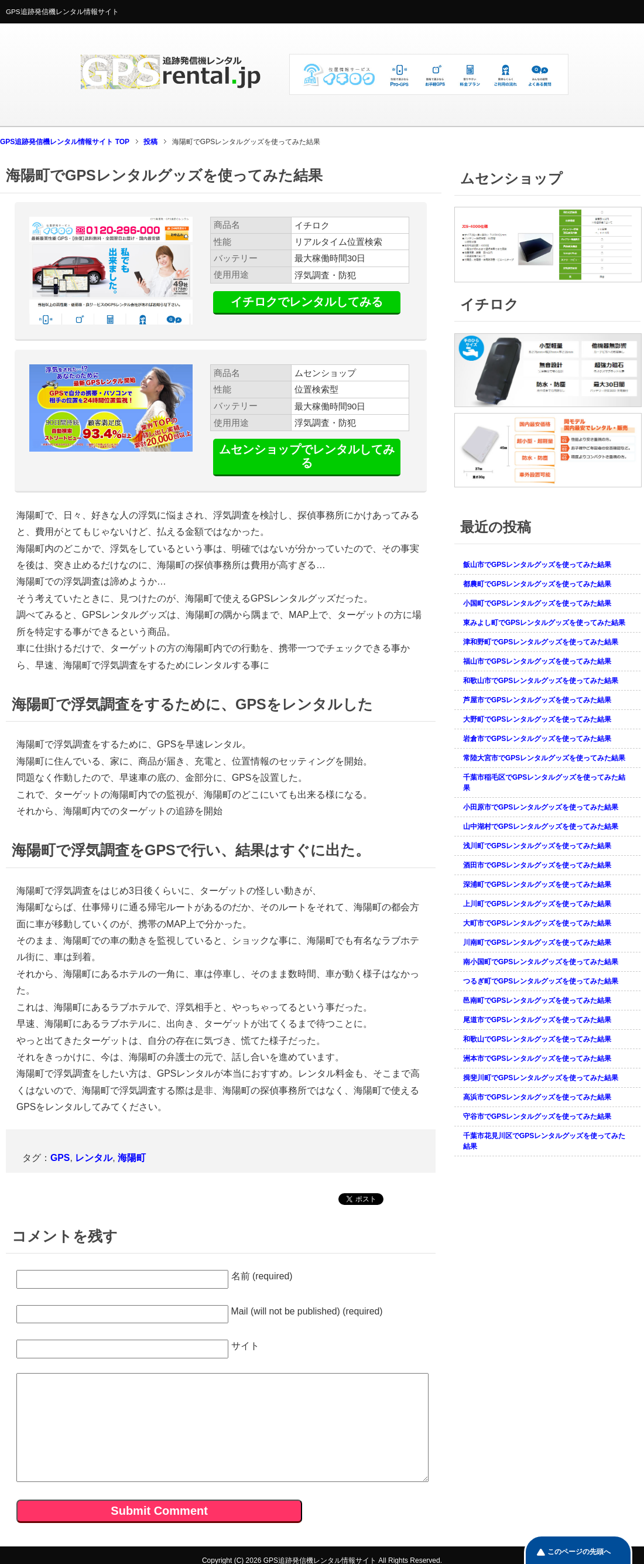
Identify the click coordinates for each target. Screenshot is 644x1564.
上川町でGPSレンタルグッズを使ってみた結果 (537, 904)
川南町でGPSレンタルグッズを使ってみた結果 (537, 942)
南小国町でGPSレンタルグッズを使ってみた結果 (540, 962)
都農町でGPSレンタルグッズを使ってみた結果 (537, 584)
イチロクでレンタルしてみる (307, 301)
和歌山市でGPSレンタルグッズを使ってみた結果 (540, 681)
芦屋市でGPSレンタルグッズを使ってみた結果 (537, 700)
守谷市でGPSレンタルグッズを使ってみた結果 (537, 1116)
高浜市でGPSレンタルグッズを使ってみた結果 (537, 1097)
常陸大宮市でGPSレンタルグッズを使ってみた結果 (544, 758)
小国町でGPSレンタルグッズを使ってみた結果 (537, 603)
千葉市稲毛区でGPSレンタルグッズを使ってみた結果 (544, 782)
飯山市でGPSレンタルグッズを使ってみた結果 (537, 565)
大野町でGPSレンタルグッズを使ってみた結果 (537, 719)
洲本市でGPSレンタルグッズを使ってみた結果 (537, 1058)
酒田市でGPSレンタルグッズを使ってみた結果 (537, 865)
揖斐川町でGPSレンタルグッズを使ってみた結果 (540, 1078)
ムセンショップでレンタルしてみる (307, 456)
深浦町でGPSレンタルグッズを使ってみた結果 (537, 884)
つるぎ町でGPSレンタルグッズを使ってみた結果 (540, 981)
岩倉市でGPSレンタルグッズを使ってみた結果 (537, 739)
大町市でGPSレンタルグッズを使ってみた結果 (537, 923)
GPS (60, 1158)
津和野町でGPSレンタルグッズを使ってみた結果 (540, 642)
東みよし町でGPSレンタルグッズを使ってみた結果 (544, 623)
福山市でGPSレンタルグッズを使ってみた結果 (537, 661)
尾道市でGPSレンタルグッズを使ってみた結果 (537, 1020)
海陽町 (132, 1158)
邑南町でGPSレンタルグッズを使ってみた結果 (537, 1000)
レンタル (93, 1158)
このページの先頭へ (579, 1552)
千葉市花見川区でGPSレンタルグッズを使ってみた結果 (544, 1141)
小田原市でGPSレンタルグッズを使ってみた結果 (540, 807)
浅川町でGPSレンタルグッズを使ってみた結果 (537, 846)
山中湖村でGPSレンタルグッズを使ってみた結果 (540, 826)
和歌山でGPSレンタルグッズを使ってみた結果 (537, 1039)
